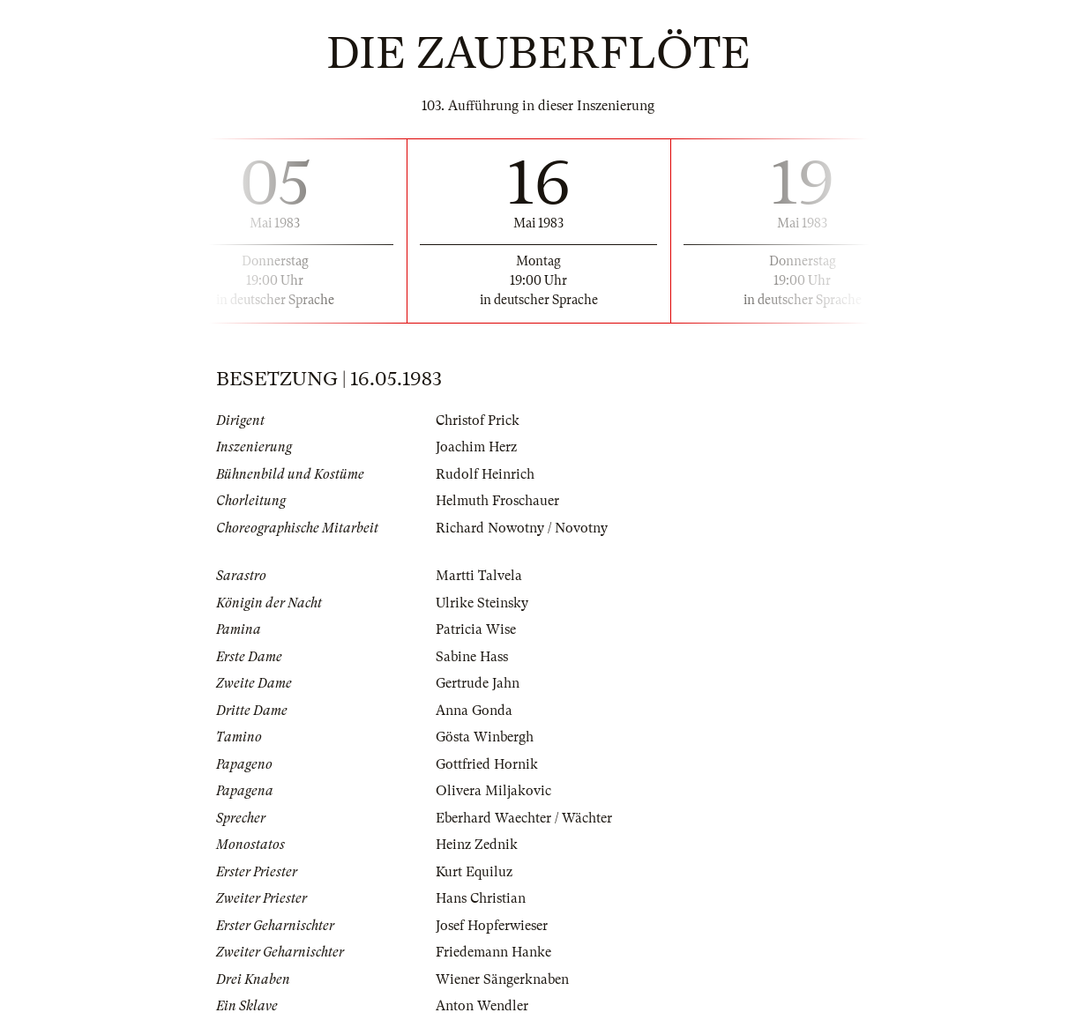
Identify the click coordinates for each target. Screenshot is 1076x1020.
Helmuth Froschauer (497, 501)
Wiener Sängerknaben (502, 979)
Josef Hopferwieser (492, 926)
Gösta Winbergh (485, 737)
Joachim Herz (476, 447)
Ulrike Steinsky (482, 603)
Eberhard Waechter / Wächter (524, 818)
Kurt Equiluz (474, 872)
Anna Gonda (474, 710)
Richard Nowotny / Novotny (522, 528)
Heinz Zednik (477, 844)
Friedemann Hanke (493, 952)
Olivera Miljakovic (493, 791)
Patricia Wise (476, 629)
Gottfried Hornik (487, 764)
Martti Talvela (479, 576)
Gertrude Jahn (477, 683)
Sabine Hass (472, 657)
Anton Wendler (482, 1006)
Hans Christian (481, 898)
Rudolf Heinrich (485, 474)
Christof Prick (477, 420)
